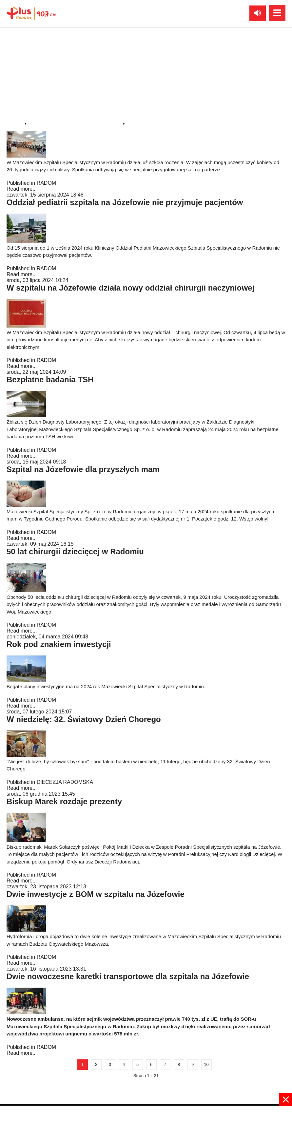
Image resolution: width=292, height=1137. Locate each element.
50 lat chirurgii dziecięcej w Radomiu (75, 551)
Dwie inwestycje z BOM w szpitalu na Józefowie (96, 894)
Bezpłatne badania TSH (50, 379)
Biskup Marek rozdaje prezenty (64, 801)
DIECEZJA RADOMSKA (65, 782)
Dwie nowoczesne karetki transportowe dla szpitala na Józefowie (128, 976)
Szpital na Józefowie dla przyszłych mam (83, 469)
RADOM (46, 101)
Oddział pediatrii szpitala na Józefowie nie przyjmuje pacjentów (125, 202)
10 (206, 1064)
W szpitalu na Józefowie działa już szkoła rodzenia (100, 120)
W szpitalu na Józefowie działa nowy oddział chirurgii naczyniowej (130, 287)
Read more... (22, 106)
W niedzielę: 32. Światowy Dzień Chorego (84, 719)
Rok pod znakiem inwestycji (59, 644)
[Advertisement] (146, 1121)
